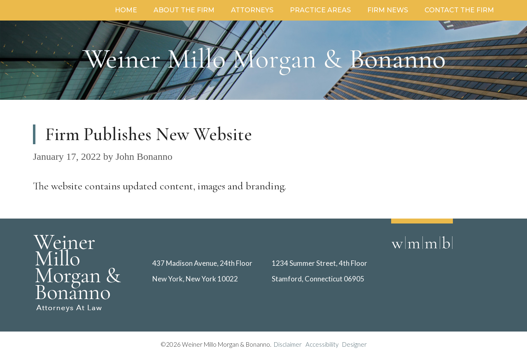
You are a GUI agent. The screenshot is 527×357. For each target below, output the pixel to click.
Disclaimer (289, 344)
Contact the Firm (459, 10)
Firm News (387, 10)
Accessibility (321, 344)
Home (126, 10)
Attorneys (252, 10)
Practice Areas (320, 10)
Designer (354, 344)
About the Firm (184, 10)
